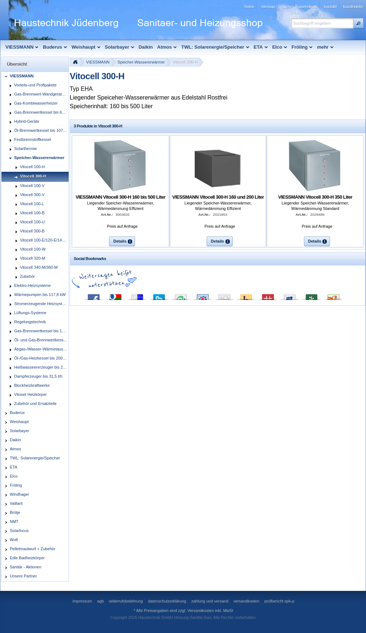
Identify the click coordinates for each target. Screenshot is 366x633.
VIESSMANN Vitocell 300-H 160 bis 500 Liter (120, 197)
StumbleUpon (181, 295)
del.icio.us (137, 295)
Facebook (94, 295)
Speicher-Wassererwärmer (141, 62)
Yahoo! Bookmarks (246, 295)
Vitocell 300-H (185, 62)
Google (115, 295)
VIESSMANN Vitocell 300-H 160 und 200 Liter (218, 197)
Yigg (333, 295)
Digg (224, 295)
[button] (358, 23)
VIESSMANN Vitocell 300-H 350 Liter (315, 197)
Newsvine (311, 295)
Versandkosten (200, 610)
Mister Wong (268, 295)
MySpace (290, 295)
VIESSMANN (98, 62)
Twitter (159, 295)
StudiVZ (203, 295)
